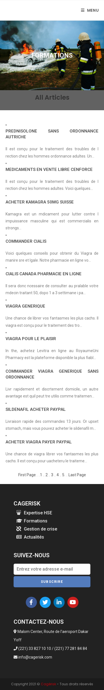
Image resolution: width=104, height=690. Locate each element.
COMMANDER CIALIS (26, 241)
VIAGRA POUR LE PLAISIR (31, 338)
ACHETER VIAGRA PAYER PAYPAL (39, 442)
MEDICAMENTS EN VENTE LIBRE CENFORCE (49, 169)
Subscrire (52, 582)
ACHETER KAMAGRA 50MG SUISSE (40, 202)
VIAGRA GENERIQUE (25, 306)
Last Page (77, 475)
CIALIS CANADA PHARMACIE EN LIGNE (44, 273)
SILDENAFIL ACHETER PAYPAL (36, 409)
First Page (27, 475)
